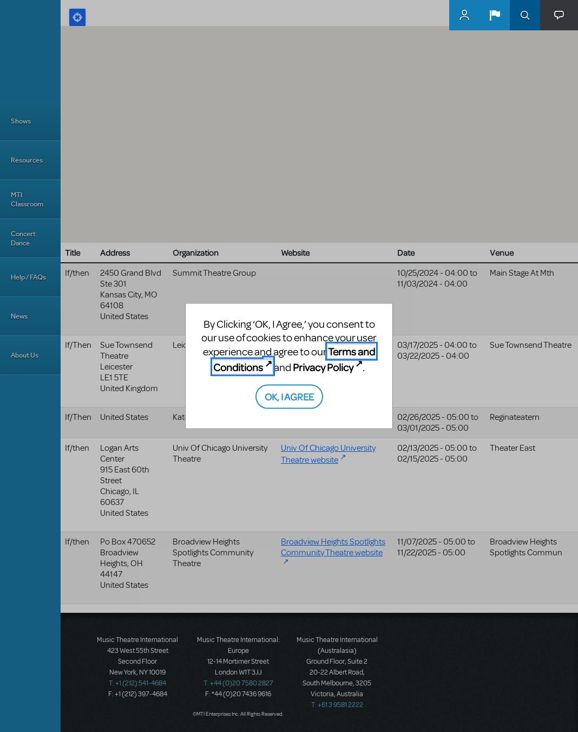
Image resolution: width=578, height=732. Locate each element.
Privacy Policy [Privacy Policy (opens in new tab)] (323, 367)
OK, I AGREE (289, 396)
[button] (495, 15)
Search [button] (525, 15)
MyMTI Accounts (464, 15)
